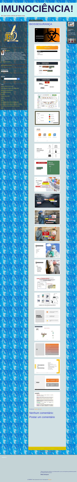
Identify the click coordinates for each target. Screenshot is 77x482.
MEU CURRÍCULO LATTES (6, 65)
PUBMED (3, 94)
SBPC (2, 108)
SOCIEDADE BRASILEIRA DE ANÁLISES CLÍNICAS (11, 104)
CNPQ (2, 100)
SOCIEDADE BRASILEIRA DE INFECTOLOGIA (10, 106)
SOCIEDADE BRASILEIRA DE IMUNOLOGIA (10, 102)
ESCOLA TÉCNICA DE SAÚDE (7, 86)
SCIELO (2, 98)
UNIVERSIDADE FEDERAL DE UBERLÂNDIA (10, 88)
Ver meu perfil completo (5, 61)
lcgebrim (8, 50)
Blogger (49, 479)
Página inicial (47, 448)
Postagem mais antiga (59, 448)
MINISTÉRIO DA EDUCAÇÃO (7, 90)
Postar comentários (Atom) (49, 451)
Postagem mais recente (35, 448)
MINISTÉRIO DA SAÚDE (6, 92)
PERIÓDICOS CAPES (5, 96)
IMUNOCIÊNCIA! (37, 8)
